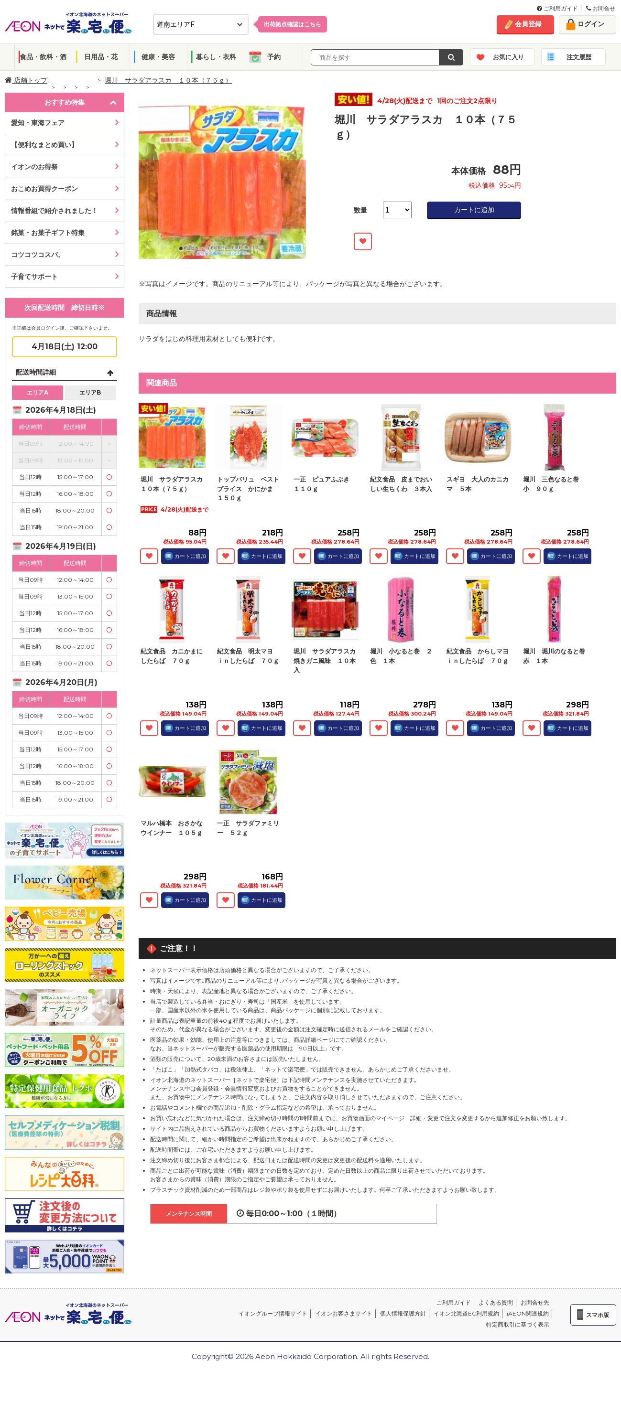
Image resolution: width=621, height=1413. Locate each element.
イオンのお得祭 (34, 166)
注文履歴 (579, 57)
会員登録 (528, 24)
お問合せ (600, 8)
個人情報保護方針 (403, 1313)
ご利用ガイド (557, 8)
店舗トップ (26, 80)
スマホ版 (597, 1314)
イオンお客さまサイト (343, 1313)
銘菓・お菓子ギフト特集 (48, 232)
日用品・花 (101, 57)
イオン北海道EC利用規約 (466, 1313)
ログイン (590, 24)
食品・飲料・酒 (43, 57)
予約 (274, 57)
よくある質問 (496, 1302)
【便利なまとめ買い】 (44, 144)
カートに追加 (474, 209)
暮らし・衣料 (216, 57)
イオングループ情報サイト (273, 1313)
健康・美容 (158, 57)
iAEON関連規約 (528, 1313)
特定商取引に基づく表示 (517, 1324)
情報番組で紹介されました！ (54, 210)
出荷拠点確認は (292, 24)
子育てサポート (34, 276)
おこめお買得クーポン (44, 188)
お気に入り (508, 57)
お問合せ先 (535, 1302)
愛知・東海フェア (38, 122)
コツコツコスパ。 (38, 254)
